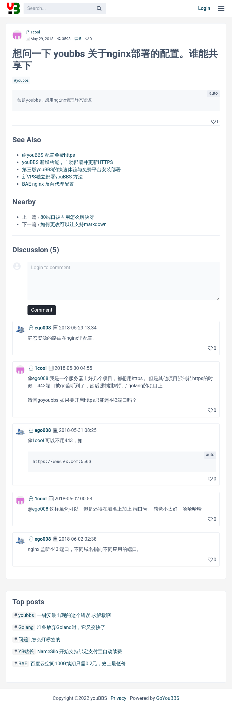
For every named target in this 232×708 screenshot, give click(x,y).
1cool (35, 32)
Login (204, 8)
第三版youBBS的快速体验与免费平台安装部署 (71, 169)
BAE (22, 663)
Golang (26, 627)
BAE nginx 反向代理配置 (48, 184)
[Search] (99, 8)
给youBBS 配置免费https (48, 155)
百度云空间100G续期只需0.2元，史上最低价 (78, 663)
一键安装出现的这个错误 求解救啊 (74, 615)
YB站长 (26, 651)
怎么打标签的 (45, 639)
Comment (41, 310)
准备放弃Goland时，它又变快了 (71, 627)
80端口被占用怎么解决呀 (67, 217)
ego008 (42, 328)
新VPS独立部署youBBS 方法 (52, 177)
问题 (23, 639)
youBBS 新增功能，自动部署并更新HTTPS (67, 162)
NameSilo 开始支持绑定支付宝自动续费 (79, 651)
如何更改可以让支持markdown (73, 224)
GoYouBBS (167, 698)
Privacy (118, 698)
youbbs (22, 80)
